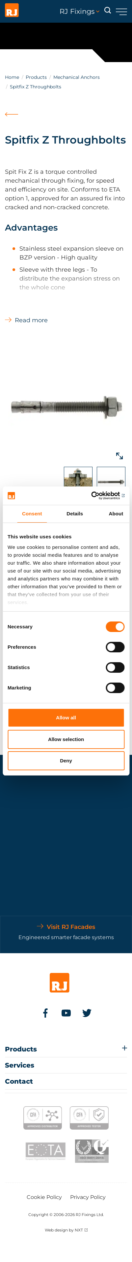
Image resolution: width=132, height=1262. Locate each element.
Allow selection (66, 739)
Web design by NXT (64, 1230)
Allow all (66, 717)
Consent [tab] (32, 513)
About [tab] (116, 513)
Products (36, 77)
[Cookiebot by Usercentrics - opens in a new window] (95, 495)
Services (19, 1065)
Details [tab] (74, 513)
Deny (66, 760)
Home (12, 77)
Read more (31, 320)
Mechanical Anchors (76, 77)
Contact (19, 1081)
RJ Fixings (79, 11)
